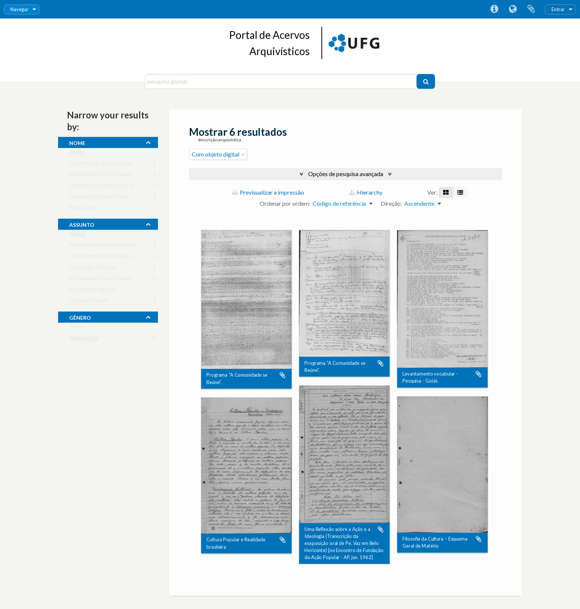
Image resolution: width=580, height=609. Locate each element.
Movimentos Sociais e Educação (109, 246)
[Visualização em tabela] (460, 192)
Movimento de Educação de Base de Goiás (122, 164)
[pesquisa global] (281, 81)
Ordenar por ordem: (285, 203)
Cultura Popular (89, 301)
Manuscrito (84, 339)
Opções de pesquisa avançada (345, 173)
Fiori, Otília (83, 208)
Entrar (558, 9)
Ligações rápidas (494, 9)
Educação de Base (92, 268)
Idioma (512, 9)
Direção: (391, 203)
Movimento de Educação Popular (111, 257)
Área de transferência (531, 9)
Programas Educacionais (100, 279)
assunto (81, 223)
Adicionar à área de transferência (282, 375)
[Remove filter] (243, 154)
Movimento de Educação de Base (111, 175)
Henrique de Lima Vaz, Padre (105, 186)
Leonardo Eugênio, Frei (98, 197)
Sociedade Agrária (92, 290)
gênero (80, 316)
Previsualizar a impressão (268, 192)
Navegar (19, 9)
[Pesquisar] (426, 81)
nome (77, 142)
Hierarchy (365, 192)
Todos (77, 153)
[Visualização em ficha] (446, 192)
